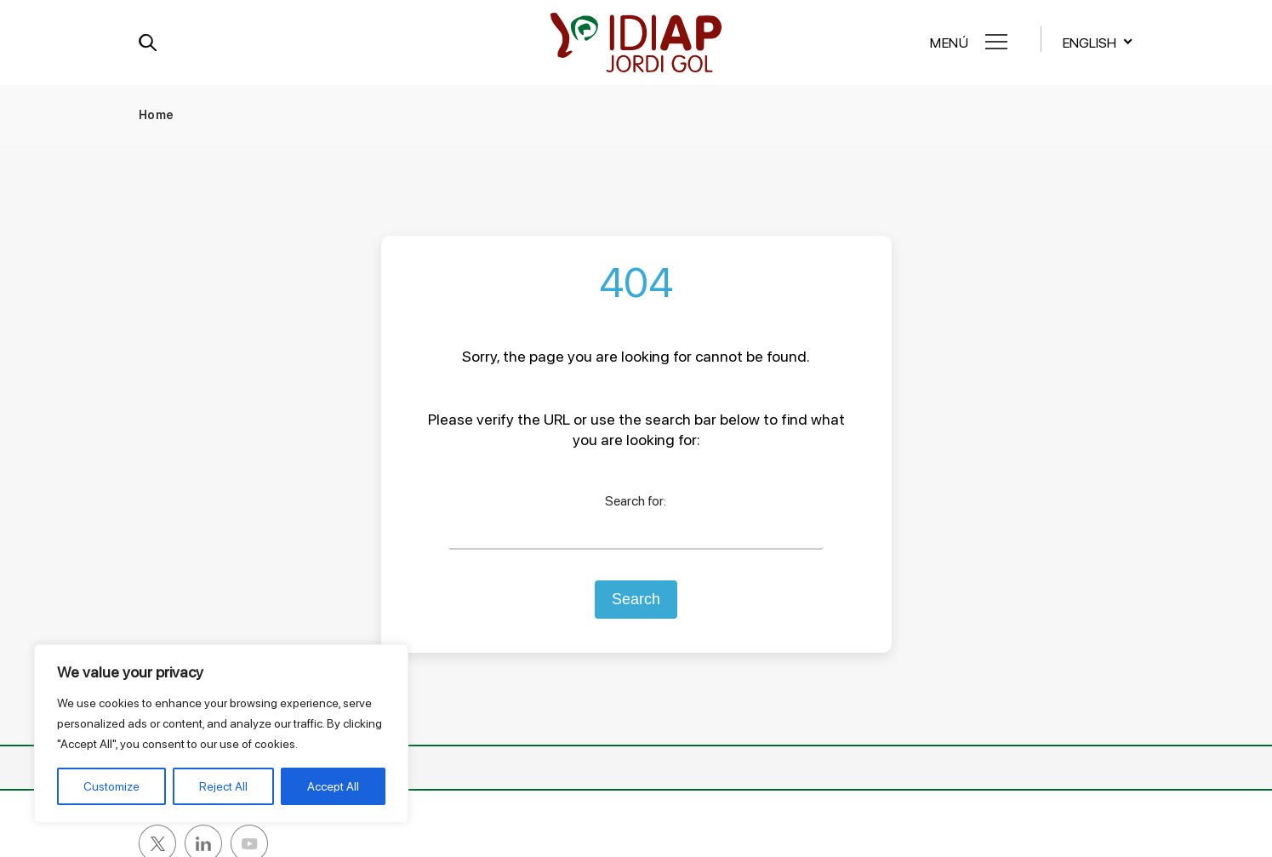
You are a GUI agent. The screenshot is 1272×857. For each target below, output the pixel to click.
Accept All (333, 786)
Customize (111, 786)
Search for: (635, 501)
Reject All (223, 786)
